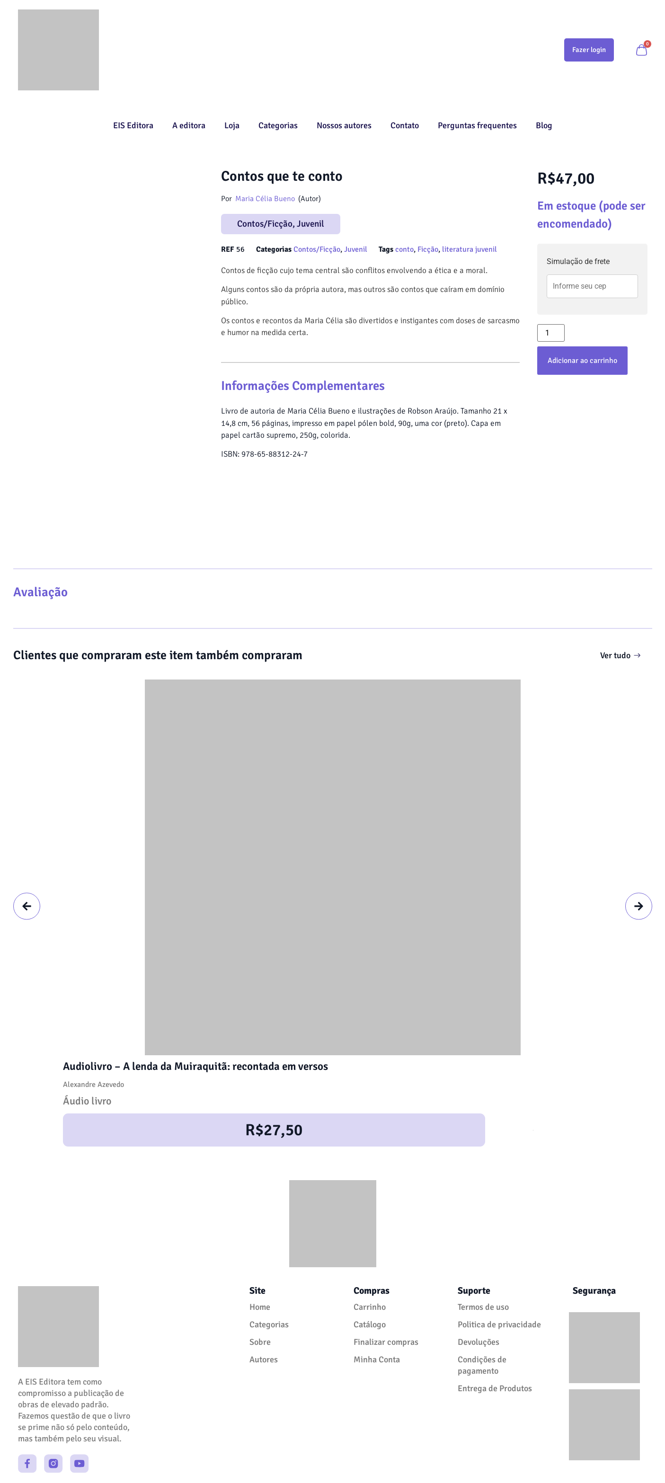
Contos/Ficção (265, 224)
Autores (263, 1360)
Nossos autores (344, 125)
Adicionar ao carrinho (582, 360)
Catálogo (370, 1325)
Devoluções (478, 1342)
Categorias (278, 125)
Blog (544, 125)
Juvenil (310, 224)
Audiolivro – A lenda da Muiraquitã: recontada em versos (195, 1067)
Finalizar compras (386, 1342)
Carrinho (370, 1307)
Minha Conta (377, 1360)
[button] (26, 906)
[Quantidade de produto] (551, 333)
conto (404, 249)
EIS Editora (133, 125)
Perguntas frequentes (477, 125)
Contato (404, 125)
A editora (188, 125)
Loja (231, 125)
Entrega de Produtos (495, 1389)
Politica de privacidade (499, 1325)
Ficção (427, 249)
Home (259, 1307)
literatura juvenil (469, 249)
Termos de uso (483, 1307)
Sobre (260, 1342)
